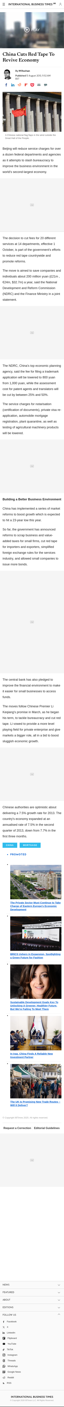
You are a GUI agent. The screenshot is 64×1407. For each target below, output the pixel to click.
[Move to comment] (45, 85)
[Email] (39, 85)
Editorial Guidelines (47, 1128)
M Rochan (24, 70)
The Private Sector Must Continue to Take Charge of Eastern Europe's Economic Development (35, 906)
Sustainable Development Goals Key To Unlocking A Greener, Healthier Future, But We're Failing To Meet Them (34, 1005)
